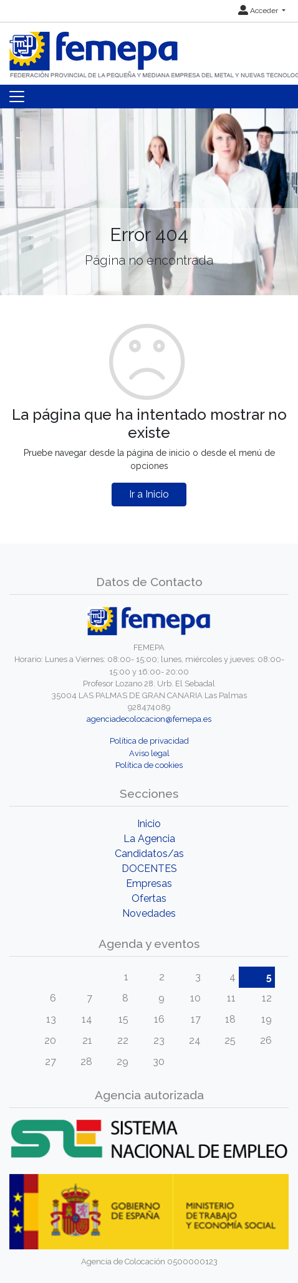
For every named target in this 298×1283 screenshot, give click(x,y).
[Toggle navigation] (17, 96)
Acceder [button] (259, 10)
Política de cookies (149, 765)
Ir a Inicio (149, 494)
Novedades (149, 913)
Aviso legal (149, 753)
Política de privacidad (149, 741)
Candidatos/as (149, 853)
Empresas (149, 883)
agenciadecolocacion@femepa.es (149, 719)
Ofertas (149, 898)
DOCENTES (149, 868)
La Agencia (149, 839)
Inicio (149, 824)
